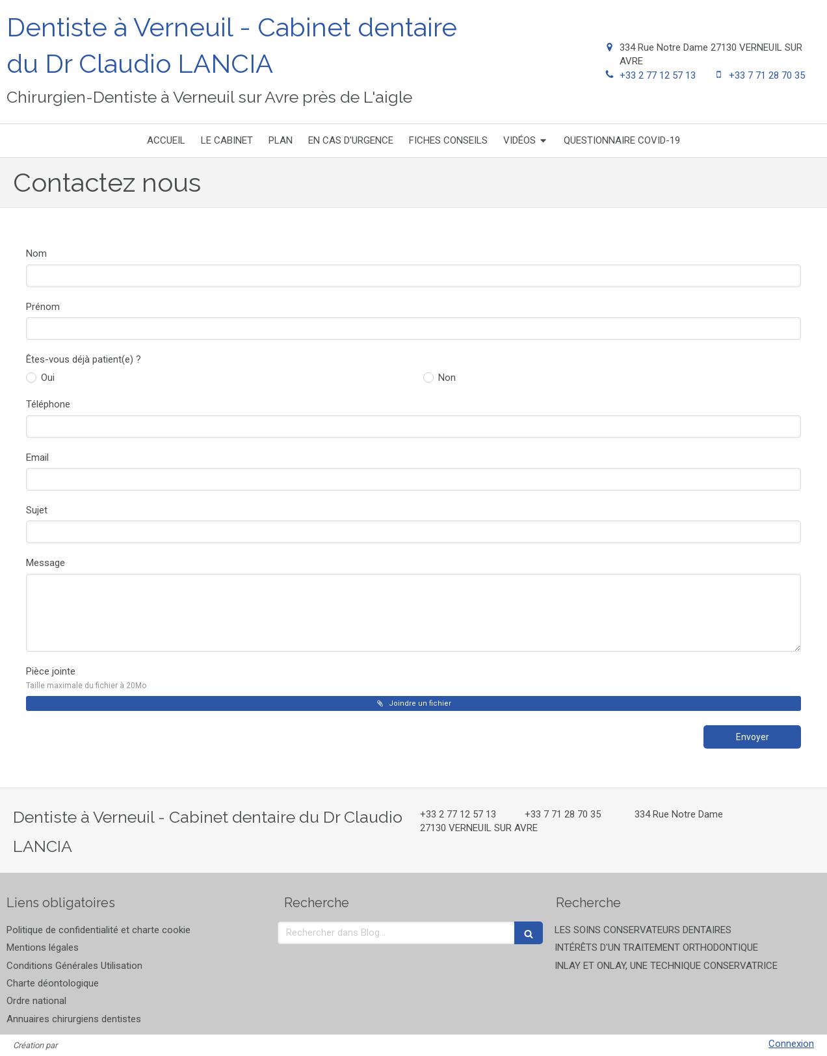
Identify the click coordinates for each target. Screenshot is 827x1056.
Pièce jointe (86, 677)
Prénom (43, 307)
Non (446, 377)
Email (37, 457)
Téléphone (48, 404)
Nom (36, 253)
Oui (46, 377)
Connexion (791, 1044)
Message (45, 563)
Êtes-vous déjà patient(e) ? (83, 359)
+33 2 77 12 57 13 (658, 75)
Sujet (36, 510)
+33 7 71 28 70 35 (767, 75)
